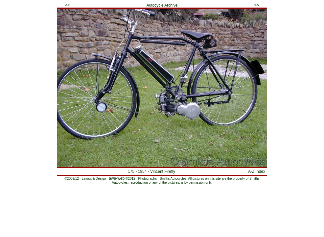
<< (67, 5)
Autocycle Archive (162, 5)
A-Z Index (256, 171)
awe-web (117, 178)
